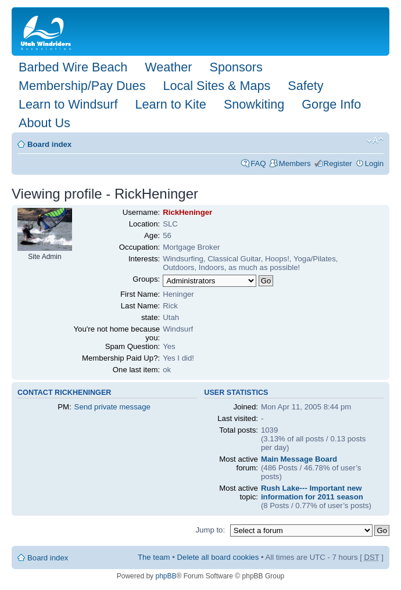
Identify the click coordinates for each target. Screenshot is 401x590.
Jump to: (210, 530)
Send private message (112, 406)
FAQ (258, 163)
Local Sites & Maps (216, 85)
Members (295, 163)
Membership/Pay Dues (82, 85)
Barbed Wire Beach (73, 67)
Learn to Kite (170, 104)
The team (154, 557)
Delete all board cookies (218, 557)
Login (374, 163)
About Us (44, 123)
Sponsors (235, 67)
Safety (305, 85)
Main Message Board (299, 459)
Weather (168, 67)
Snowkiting (254, 104)
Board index (49, 144)
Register (338, 163)
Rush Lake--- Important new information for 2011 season (312, 492)
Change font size (375, 140)
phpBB (165, 576)
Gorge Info (331, 104)
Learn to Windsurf (68, 104)
